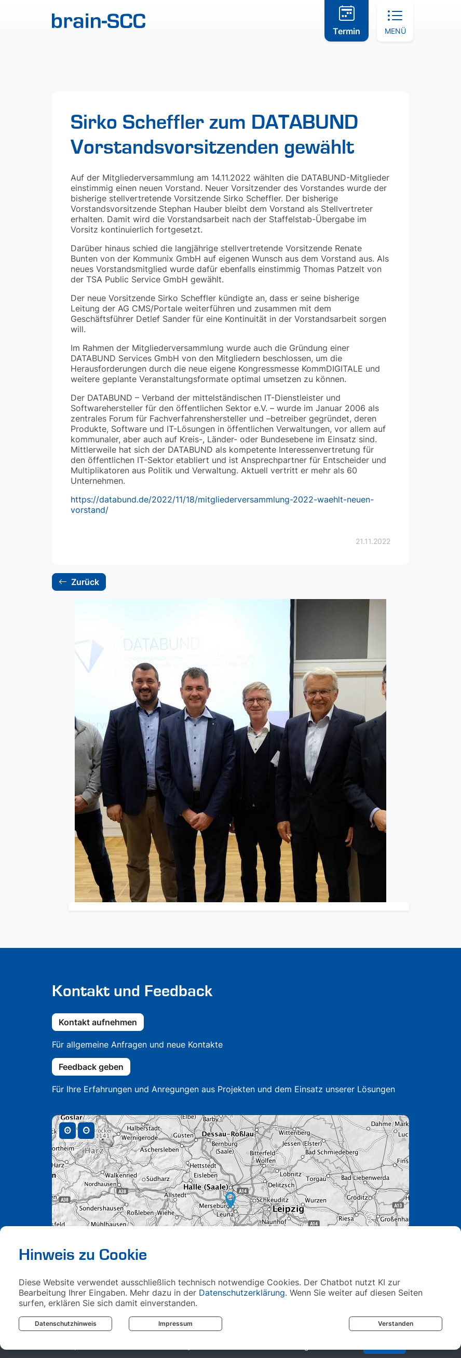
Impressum (175, 1323)
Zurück (78, 583)
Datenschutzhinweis (66, 1323)
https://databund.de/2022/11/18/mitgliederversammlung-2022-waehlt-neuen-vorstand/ (222, 504)
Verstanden (395, 1323)
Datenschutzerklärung (242, 1292)
